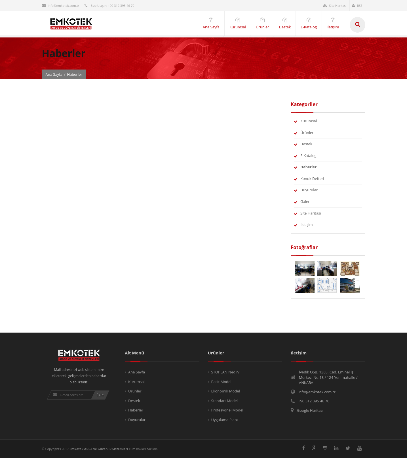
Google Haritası (310, 410)
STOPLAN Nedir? (225, 372)
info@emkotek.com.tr (60, 5)
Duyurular (309, 189)
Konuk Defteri (312, 178)
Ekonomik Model (225, 391)
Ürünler (307, 132)
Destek (306, 143)
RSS (357, 5)
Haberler (135, 410)
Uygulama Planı (224, 419)
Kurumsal (308, 120)
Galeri (305, 201)
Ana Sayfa (54, 74)
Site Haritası (334, 5)
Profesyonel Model (227, 410)
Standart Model (224, 400)
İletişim (306, 224)
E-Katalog (308, 155)
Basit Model (221, 381)
